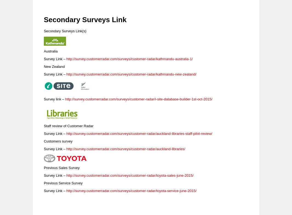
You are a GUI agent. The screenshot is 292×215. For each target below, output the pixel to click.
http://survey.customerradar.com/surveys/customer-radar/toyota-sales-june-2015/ (129, 175)
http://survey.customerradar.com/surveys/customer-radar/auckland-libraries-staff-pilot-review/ (139, 134)
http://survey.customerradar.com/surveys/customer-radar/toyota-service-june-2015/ (131, 191)
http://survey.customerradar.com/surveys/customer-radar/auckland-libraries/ (125, 149)
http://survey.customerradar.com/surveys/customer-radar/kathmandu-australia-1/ (129, 59)
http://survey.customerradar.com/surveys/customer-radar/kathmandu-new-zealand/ (131, 74)
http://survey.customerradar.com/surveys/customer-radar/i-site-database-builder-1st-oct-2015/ (138, 99)
